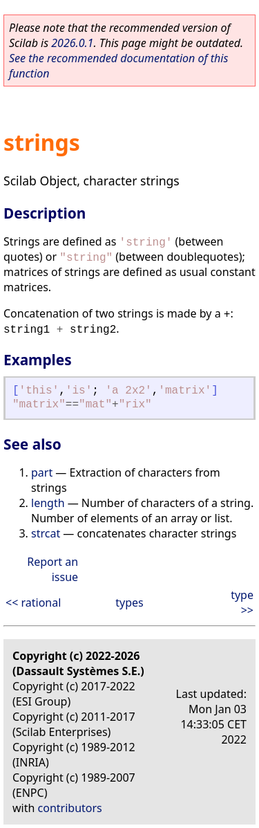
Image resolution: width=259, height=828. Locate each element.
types (129, 602)
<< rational (33, 602)
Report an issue (52, 569)
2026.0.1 (72, 42)
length (48, 502)
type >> (242, 602)
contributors (70, 808)
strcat (45, 533)
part (41, 472)
